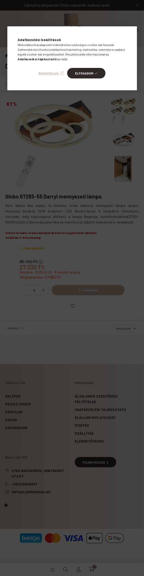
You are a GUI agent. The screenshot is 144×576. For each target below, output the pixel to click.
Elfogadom (84, 73)
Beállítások (48, 73)
